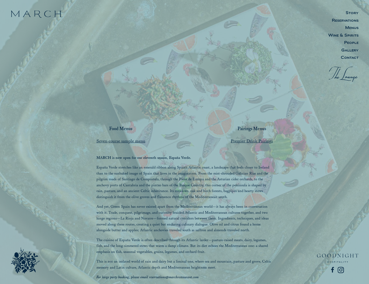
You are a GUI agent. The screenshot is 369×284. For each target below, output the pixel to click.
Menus (352, 28)
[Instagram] (341, 270)
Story (352, 13)
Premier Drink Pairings (252, 141)
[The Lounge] (344, 74)
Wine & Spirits (343, 36)
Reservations (345, 21)
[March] (25, 260)
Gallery (350, 51)
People (351, 43)
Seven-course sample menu (120, 141)
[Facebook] (333, 270)
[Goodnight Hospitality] (338, 258)
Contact (350, 58)
